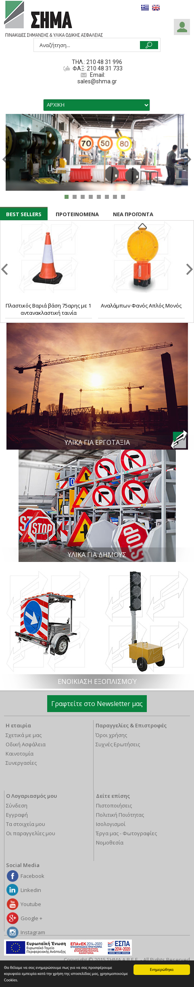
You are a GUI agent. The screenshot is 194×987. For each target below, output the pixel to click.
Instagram (33, 932)
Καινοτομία (19, 753)
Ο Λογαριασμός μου (31, 795)
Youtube (31, 904)
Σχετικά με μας (24, 735)
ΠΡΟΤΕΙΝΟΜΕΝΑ (77, 214)
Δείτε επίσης (113, 795)
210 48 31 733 (104, 68)
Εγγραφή (17, 814)
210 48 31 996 (104, 62)
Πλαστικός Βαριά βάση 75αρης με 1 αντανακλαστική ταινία (48, 309)
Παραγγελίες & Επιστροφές (131, 725)
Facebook (32, 876)
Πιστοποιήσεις (114, 805)
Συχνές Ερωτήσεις (118, 744)
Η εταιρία (18, 725)
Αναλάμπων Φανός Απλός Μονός (141, 305)
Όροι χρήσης (111, 735)
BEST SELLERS (24, 214)
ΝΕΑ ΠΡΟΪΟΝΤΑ (133, 214)
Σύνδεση (16, 805)
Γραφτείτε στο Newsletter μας (97, 703)
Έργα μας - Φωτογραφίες (126, 833)
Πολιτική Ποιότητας (120, 814)
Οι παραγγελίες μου (30, 833)
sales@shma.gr (97, 81)
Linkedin (31, 890)
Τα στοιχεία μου (25, 824)
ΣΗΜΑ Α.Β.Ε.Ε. (53, 19)
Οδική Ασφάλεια (26, 744)
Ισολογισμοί (110, 824)
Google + (31, 918)
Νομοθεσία (109, 842)
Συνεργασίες (21, 762)
